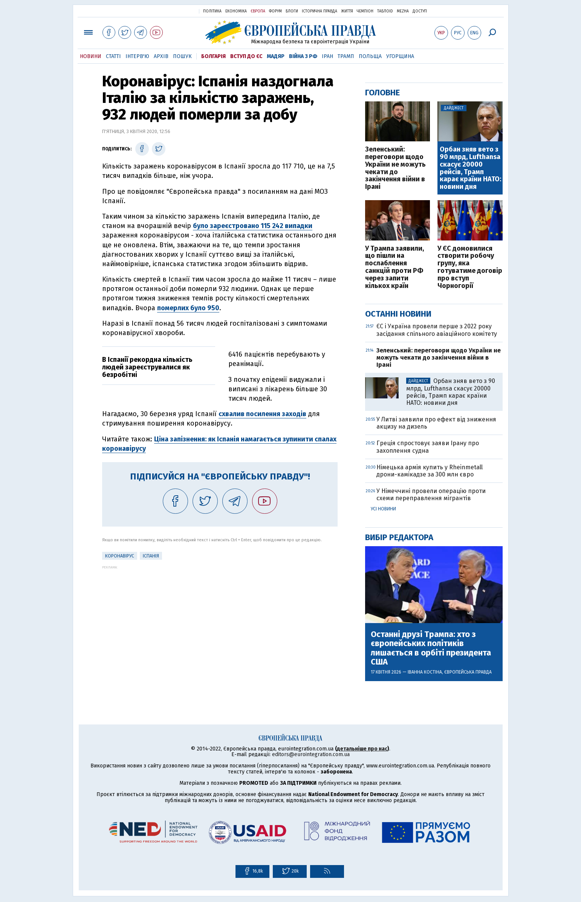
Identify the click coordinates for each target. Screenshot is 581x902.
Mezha (403, 11)
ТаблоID (385, 11)
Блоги (292, 11)
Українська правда (175, 11)
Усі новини (383, 508)
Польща (370, 56)
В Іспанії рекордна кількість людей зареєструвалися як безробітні (147, 367)
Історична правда (319, 11)
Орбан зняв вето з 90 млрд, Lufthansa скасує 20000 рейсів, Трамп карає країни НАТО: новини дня (470, 168)
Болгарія (213, 56)
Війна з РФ (303, 56)
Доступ (420, 11)
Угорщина (400, 56)
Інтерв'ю (137, 56)
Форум (275, 11)
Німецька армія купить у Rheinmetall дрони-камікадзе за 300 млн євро (429, 471)
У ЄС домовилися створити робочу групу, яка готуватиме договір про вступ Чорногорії (469, 267)
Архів (161, 56)
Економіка (236, 11)
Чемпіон (365, 11)
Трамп (346, 56)
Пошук (182, 56)
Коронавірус (119, 556)
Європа (258, 11)
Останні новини (398, 314)
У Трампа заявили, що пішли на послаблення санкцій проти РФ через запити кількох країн (394, 267)
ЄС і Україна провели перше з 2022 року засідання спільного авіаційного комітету (436, 330)
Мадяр (275, 56)
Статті (113, 56)
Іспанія (151, 556)
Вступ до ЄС (246, 56)
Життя (347, 11)
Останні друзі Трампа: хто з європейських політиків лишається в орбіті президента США (431, 648)
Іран (327, 56)
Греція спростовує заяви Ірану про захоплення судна (427, 447)
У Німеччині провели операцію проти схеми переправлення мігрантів (431, 494)
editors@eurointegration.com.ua (311, 754)
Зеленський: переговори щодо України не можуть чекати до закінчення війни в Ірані (395, 168)
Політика (212, 11)
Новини (90, 56)
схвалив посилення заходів (262, 414)
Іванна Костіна (425, 672)
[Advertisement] (220, 622)
